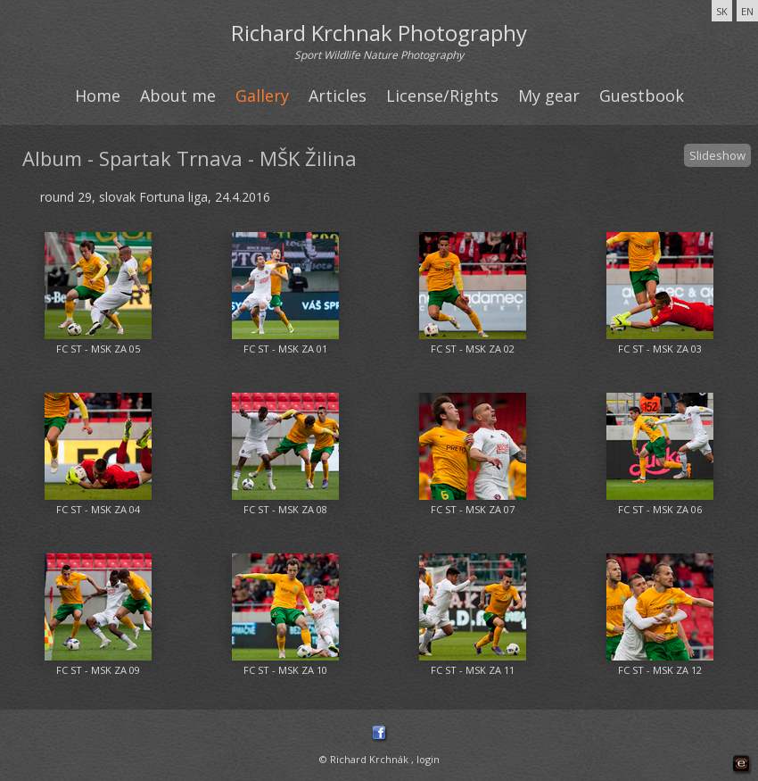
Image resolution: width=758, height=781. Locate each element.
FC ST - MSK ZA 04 (98, 509)
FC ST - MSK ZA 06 (660, 509)
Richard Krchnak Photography (379, 32)
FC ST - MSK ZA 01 (285, 348)
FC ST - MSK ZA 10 (285, 670)
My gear (549, 95)
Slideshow (717, 155)
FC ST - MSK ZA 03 (660, 348)
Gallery (262, 95)
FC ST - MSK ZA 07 (473, 509)
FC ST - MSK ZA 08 (285, 509)
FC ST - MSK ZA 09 (98, 670)
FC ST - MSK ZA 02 (473, 348)
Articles (338, 95)
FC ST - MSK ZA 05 (98, 348)
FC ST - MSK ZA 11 (473, 670)
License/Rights (442, 95)
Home (97, 95)
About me (178, 95)
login (428, 759)
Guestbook (641, 95)
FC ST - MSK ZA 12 (660, 670)
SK (722, 11)
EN (747, 11)
